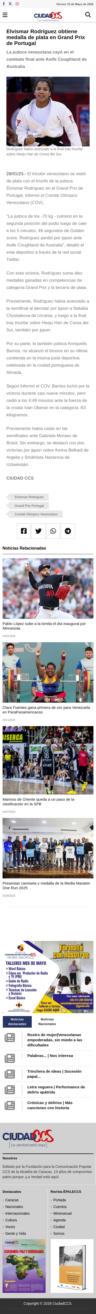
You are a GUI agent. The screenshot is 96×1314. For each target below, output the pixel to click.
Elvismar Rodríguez (29, 497)
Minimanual (62, 1213)
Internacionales (17, 1213)
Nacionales (14, 1207)
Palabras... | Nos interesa (50, 1055)
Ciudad (59, 1227)
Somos (59, 1233)
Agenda (59, 1220)
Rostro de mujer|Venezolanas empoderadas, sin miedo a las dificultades (54, 1040)
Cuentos (60, 1207)
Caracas (12, 1200)
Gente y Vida (15, 1233)
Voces (10, 1227)
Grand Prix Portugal (29, 506)
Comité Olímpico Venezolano (36, 514)
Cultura (11, 1220)
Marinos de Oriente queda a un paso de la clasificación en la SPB (38, 801)
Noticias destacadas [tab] (17, 1022)
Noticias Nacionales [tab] (47, 1022)
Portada (59, 1200)
